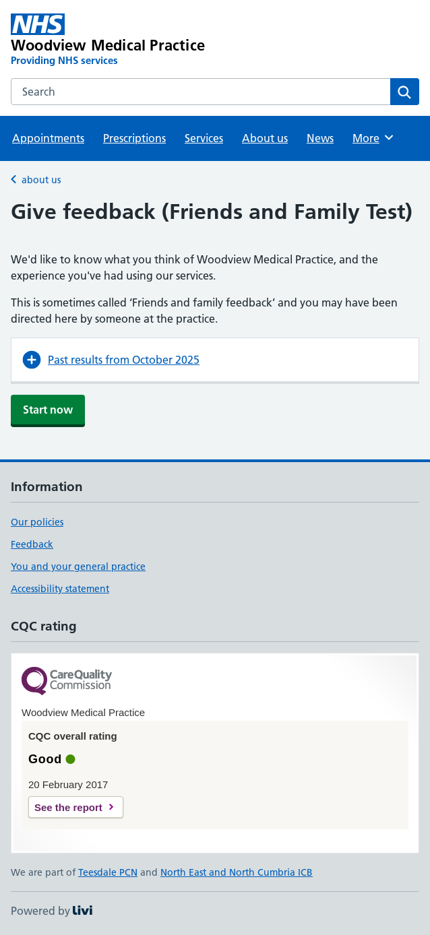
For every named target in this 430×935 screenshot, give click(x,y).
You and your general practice (78, 566)
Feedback (32, 544)
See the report (68, 807)
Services (204, 138)
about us (41, 180)
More (373, 137)
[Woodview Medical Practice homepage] (133, 40)
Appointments (48, 138)
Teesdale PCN (107, 872)
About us (265, 138)
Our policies (37, 522)
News (320, 138)
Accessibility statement (60, 589)
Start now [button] (48, 409)
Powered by (51, 910)
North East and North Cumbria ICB (236, 872)
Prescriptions (134, 138)
